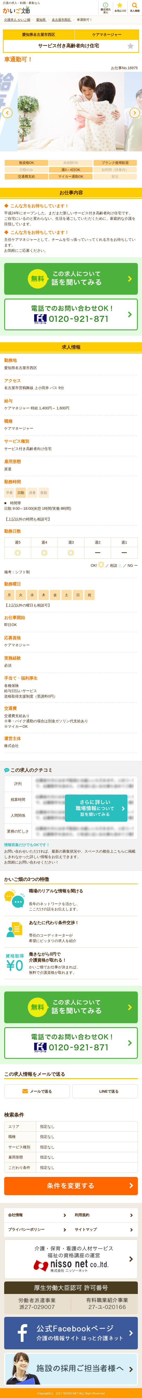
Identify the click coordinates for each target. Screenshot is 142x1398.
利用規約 (82, 1215)
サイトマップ (86, 1229)
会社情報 (15, 1215)
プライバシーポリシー (26, 1229)
